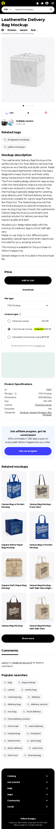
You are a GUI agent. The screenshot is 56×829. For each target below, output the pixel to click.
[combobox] (34, 9)
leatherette (12, 740)
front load (11, 726)
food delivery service (17, 719)
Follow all (20, 124)
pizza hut (35, 748)
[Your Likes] (42, 3)
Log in (4, 662)
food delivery (32, 711)
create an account (22, 662)
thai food (10, 755)
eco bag (10, 711)
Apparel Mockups (38, 412)
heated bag (12, 733)
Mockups (24, 412)
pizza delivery (13, 748)
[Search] (51, 9)
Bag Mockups (47, 413)
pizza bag (34, 740)
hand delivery (34, 726)
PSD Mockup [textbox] (14, 305)
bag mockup (26, 682)
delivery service (37, 704)
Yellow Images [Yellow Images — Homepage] (28, 818)
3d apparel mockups (16, 139)
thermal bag (32, 755)
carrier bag (28, 689)
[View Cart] (37, 3)
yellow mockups (14, 147)
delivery (34, 697)
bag (8, 682)
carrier (9, 689)
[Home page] (2, 30)
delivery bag (12, 704)
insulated (33, 733)
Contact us (39, 345)
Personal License (43, 405)
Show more (28, 638)
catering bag (12, 697)
